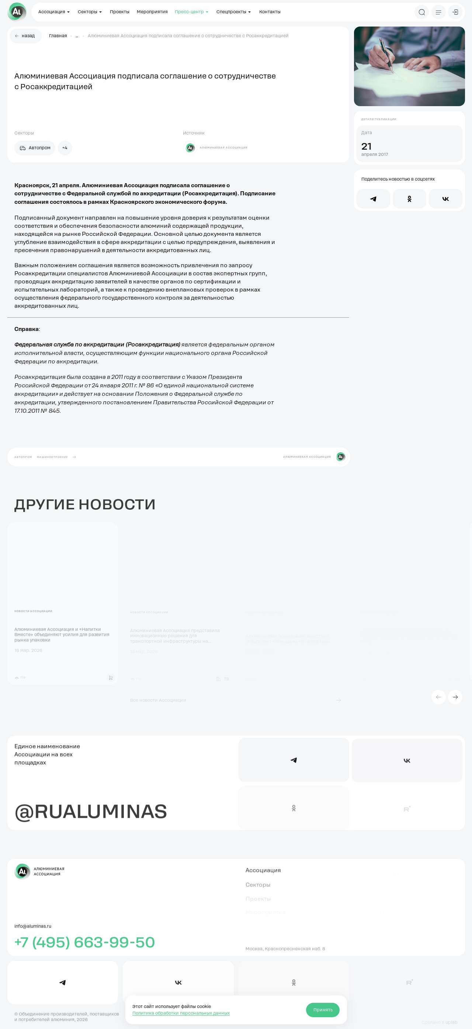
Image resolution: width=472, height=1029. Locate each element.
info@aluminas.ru (32, 929)
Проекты (119, 11)
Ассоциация (54, 11)
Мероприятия (152, 11)
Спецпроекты (234, 11)
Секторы (90, 11)
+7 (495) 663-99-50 (84, 945)
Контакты (270, 11)
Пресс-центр (192, 11)
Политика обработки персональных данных (181, 1013)
